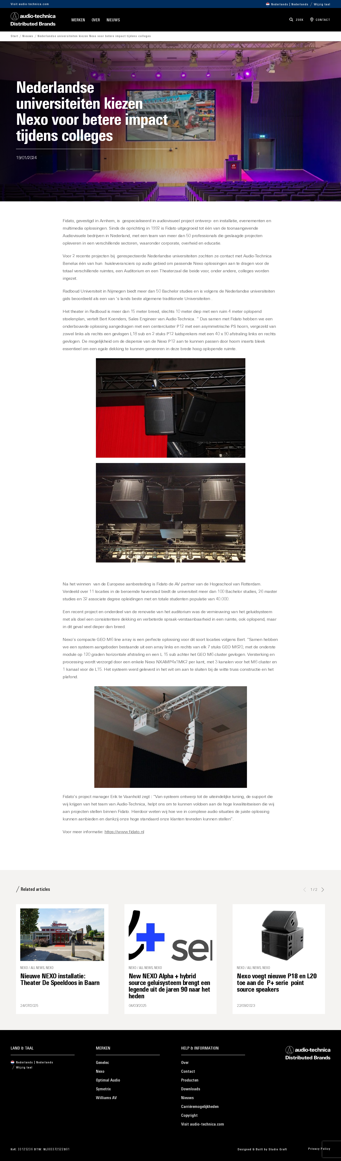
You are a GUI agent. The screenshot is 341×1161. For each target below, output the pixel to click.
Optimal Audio (108, 1080)
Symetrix (103, 1089)
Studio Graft (278, 1149)
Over (96, 20)
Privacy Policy (319, 1149)
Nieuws (113, 20)
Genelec (102, 1063)
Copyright (189, 1116)
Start (14, 36)
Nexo (100, 1072)
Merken (78, 20)
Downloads (190, 1089)
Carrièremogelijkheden (200, 1107)
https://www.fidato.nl (124, 832)
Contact (188, 1072)
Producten (189, 1080)
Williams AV (106, 1098)
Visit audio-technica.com (30, 4)
